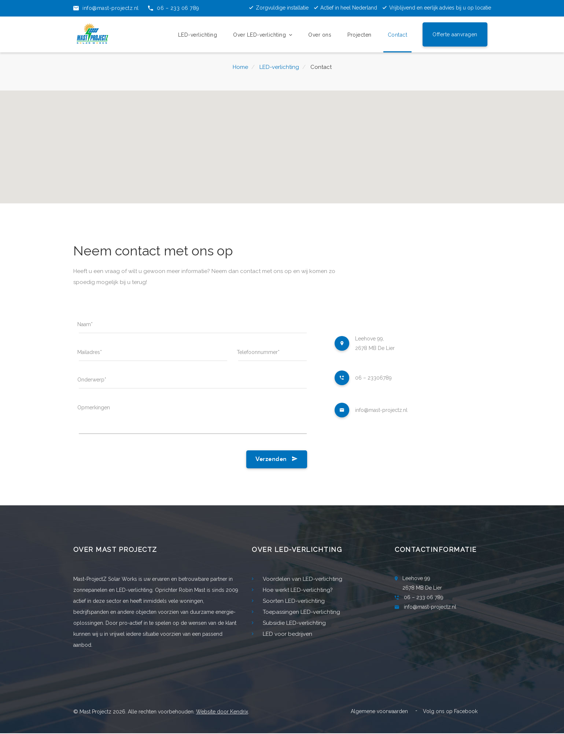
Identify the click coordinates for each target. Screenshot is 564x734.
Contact (398, 34)
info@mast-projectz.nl (381, 410)
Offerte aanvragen (455, 34)
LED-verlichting (197, 34)
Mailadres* (89, 352)
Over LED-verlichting (262, 34)
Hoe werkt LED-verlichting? (292, 590)
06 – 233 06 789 (423, 598)
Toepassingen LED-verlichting (296, 612)
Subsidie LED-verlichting (289, 623)
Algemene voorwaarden (379, 712)
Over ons (319, 34)
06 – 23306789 (373, 378)
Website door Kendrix (222, 712)
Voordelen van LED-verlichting (297, 579)
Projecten (359, 34)
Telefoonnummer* (258, 352)
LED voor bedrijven (282, 634)
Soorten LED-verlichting (288, 601)
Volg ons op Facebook (450, 712)
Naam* (85, 324)
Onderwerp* (91, 380)
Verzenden (276, 460)
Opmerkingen (93, 408)
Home (240, 67)
